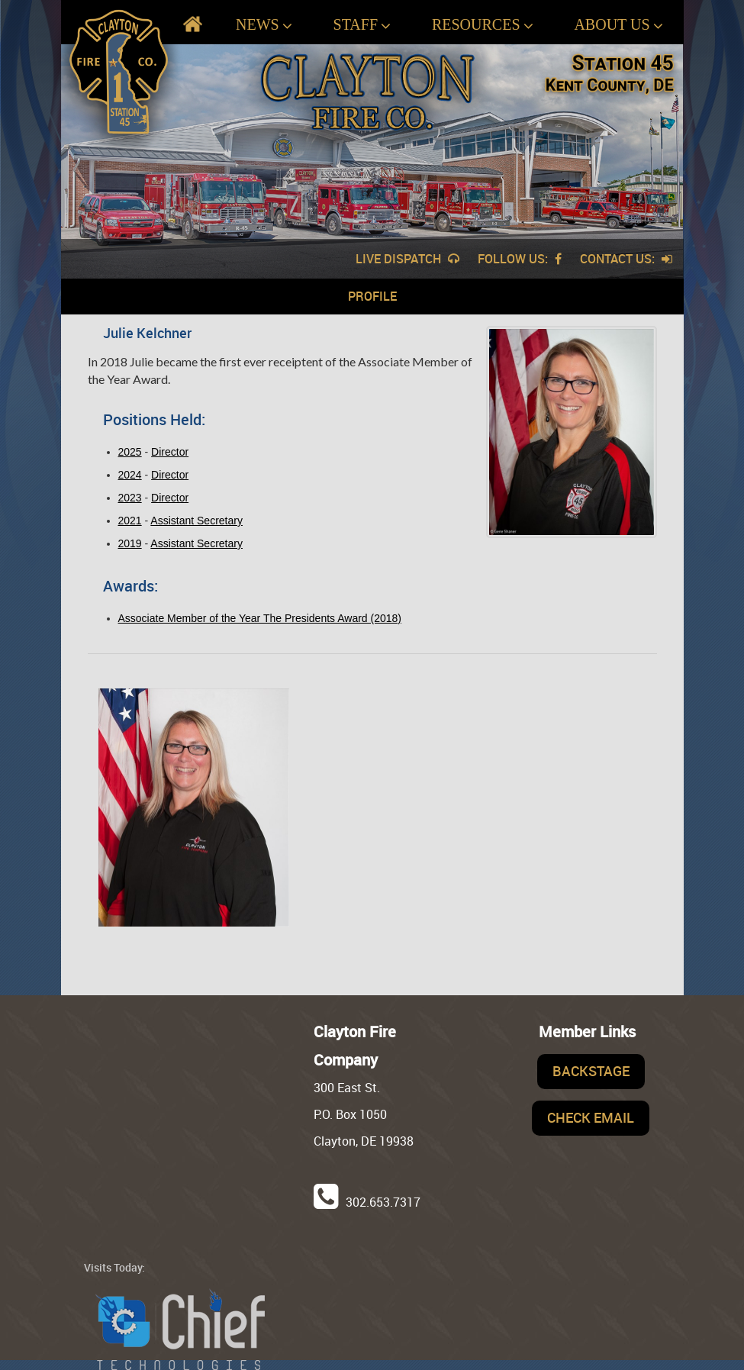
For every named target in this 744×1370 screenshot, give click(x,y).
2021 (130, 520)
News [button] (264, 25)
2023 (130, 498)
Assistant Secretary (196, 520)
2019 (130, 543)
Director (169, 452)
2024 (130, 475)
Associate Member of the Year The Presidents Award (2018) (259, 618)
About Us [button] (618, 25)
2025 (130, 452)
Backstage (591, 1071)
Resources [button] (482, 25)
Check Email (590, 1117)
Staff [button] (362, 25)
